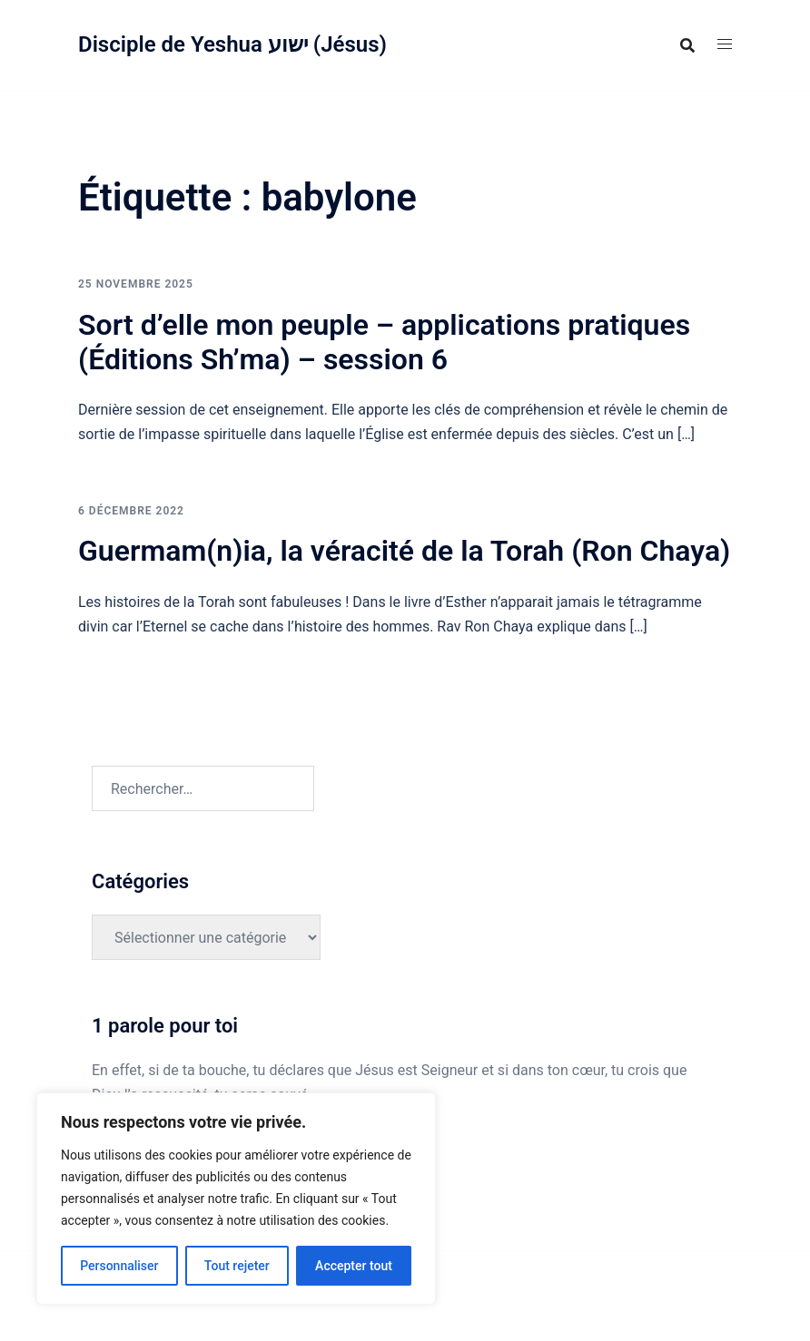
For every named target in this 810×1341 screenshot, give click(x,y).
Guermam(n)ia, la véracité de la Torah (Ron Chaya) (404, 550)
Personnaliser (119, 1265)
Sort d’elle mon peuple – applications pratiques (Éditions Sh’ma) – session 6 (384, 342)
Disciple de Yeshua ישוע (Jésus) (232, 44)
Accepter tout (353, 1265)
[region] (236, 1198)
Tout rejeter (237, 1265)
